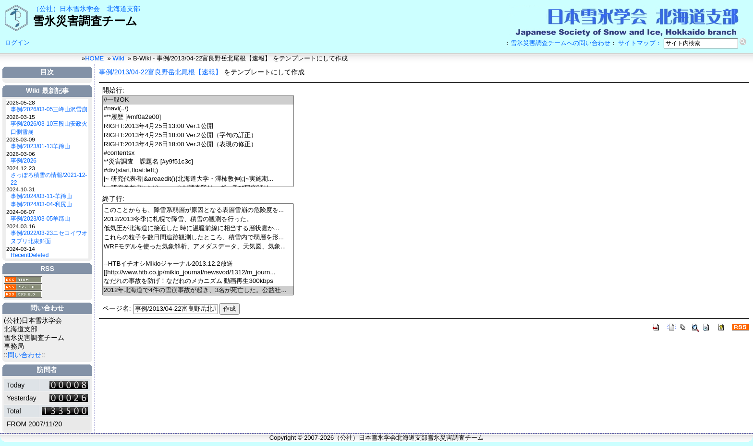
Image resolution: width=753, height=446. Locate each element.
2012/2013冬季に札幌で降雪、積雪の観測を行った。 (198, 219)
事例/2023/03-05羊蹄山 (40, 218)
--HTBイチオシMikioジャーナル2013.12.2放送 (198, 264)
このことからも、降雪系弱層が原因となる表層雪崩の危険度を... (198, 210)
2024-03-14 (20, 249)
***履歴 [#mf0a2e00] (198, 117)
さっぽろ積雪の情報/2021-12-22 (49, 179)
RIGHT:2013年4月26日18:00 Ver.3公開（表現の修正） (198, 144)
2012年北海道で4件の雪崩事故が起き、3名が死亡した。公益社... (198, 290)
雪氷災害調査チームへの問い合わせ (560, 43)
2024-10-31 (20, 189)
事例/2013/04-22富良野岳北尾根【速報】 (160, 72)
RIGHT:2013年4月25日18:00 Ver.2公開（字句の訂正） (198, 135)
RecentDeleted (30, 255)
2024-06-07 (20, 212)
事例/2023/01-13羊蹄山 (40, 146)
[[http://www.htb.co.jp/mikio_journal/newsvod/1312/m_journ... (198, 273)
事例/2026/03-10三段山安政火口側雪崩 (49, 127)
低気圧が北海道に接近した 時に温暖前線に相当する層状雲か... (198, 228)
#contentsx (198, 153)
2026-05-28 (20, 102)
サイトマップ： (640, 43)
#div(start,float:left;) (198, 170)
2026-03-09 (20, 139)
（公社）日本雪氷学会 (66, 8)
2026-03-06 (20, 154)
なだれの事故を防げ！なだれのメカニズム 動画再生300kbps (198, 281)
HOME (94, 58)
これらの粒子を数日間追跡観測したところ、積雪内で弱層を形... (198, 237)
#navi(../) (198, 109)
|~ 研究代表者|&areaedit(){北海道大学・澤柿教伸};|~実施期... (198, 179)
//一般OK (198, 100)
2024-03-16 (20, 226)
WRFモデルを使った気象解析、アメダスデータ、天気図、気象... (198, 246)
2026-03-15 (20, 117)
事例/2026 (23, 160)
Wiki (118, 58)
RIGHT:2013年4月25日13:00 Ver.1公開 (198, 126)
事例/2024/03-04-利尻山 (41, 204)
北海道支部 (123, 8)
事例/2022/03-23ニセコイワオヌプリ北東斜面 (49, 237)
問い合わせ (24, 355)
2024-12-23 (20, 168)
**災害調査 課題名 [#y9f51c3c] (198, 161)
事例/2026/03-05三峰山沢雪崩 (49, 109)
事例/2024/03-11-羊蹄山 (41, 196)
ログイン (17, 42)
